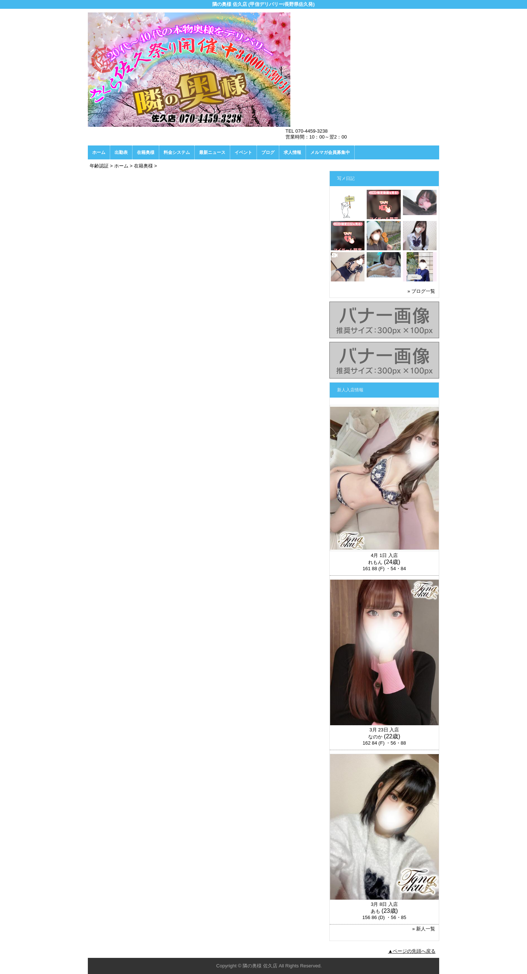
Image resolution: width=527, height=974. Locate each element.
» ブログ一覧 (421, 291)
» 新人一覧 (423, 928)
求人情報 (292, 152)
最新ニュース (212, 152)
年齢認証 (99, 166)
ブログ (267, 152)
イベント (243, 152)
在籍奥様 (145, 152)
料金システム (177, 152)
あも (375, 911)
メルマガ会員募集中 (330, 152)
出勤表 (121, 152)
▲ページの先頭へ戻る (412, 951)
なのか (375, 736)
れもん (375, 562)
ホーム (98, 152)
